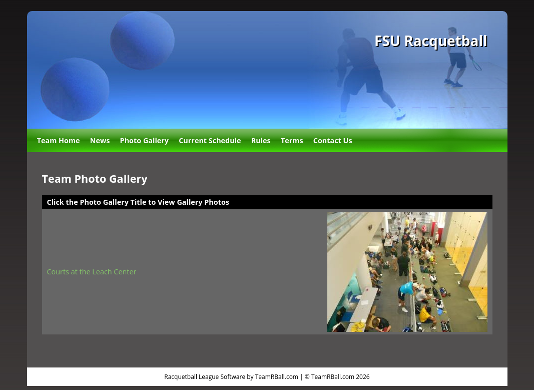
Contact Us (332, 140)
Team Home (58, 140)
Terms (292, 140)
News (100, 140)
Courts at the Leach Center (92, 271)
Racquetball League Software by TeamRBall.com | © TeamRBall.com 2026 (266, 376)
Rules (261, 140)
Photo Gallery (144, 140)
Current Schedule (210, 140)
